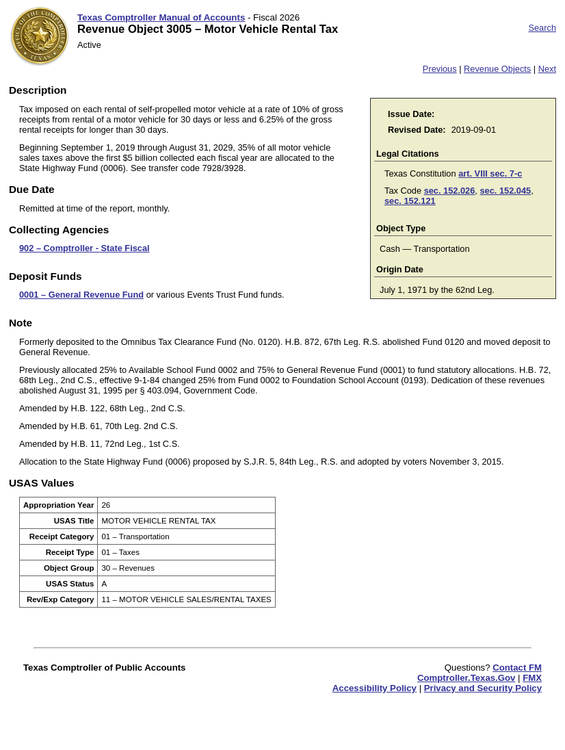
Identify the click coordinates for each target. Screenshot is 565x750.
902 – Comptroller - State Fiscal (84, 248)
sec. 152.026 (449, 190)
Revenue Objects (497, 69)
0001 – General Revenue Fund (81, 294)
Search (542, 28)
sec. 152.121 (410, 201)
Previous (440, 69)
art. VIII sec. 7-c (490, 173)
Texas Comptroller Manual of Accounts (161, 17)
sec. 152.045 (505, 190)
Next (547, 69)
